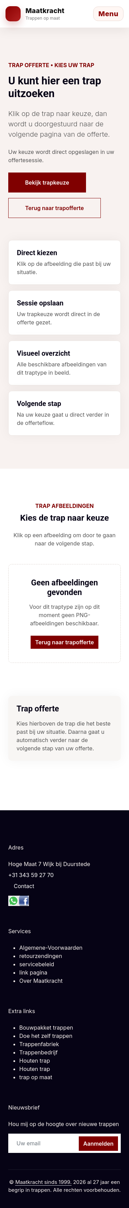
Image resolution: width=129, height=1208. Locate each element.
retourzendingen (40, 955)
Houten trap (34, 1060)
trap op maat (35, 1077)
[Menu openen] (108, 14)
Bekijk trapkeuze (47, 182)
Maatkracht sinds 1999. (43, 1182)
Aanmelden (98, 1143)
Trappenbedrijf (38, 1052)
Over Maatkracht (41, 980)
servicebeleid (36, 964)
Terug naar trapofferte (54, 208)
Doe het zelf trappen (45, 1035)
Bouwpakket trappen (46, 1027)
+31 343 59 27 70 (31, 875)
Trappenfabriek (39, 1044)
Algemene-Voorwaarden (51, 947)
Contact (24, 886)
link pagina (33, 972)
